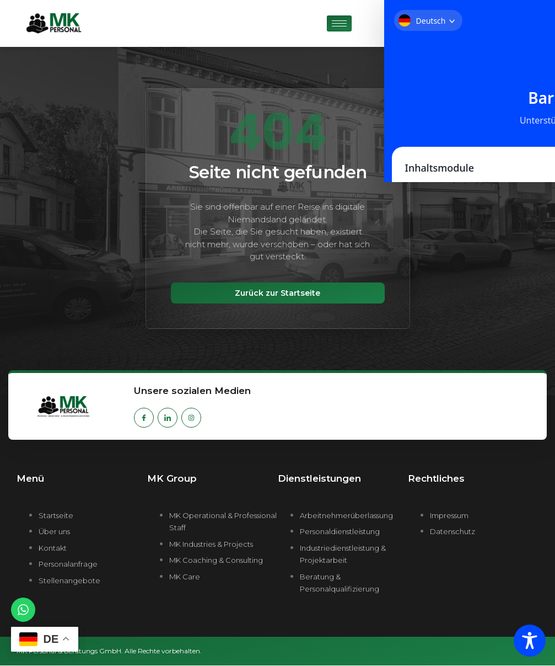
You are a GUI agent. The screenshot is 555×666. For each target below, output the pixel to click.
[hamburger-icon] (339, 23)
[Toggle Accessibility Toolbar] (530, 641)
